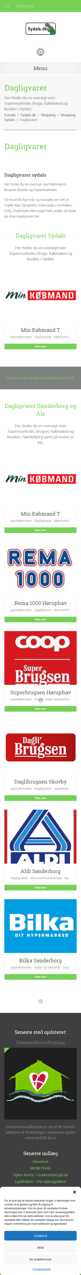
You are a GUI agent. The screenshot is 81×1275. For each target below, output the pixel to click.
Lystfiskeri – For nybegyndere (40, 1181)
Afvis (40, 1247)
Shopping (48, 115)
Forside (10, 115)
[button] (74, 1192)
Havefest (40, 1161)
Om (7, 6)
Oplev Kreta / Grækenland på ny (40, 1174)
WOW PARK (40, 1168)
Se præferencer (40, 1259)
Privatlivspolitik (42, 1269)
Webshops (25, 6)
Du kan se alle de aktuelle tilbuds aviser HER (41, 378)
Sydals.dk (28, 115)
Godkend (40, 1236)
